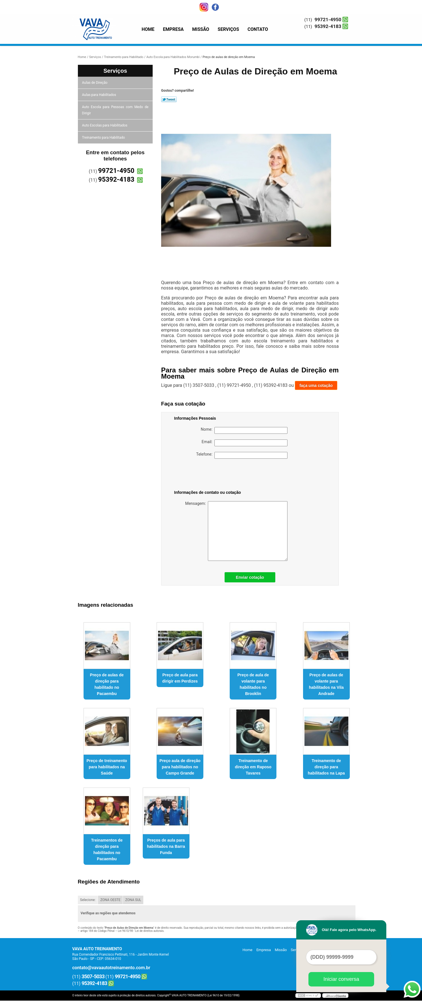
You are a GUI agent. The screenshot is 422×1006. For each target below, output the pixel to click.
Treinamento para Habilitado (104, 138)
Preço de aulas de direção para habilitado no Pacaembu (107, 684)
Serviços (228, 29)
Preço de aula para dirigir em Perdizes (180, 678)
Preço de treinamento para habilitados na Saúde (107, 766)
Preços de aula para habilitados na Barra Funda (166, 846)
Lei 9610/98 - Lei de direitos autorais (141, 930)
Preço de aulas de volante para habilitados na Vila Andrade (326, 684)
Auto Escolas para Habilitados (105, 125)
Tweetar (169, 99)
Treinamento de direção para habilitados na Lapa (326, 766)
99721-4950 (328, 19)
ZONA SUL (133, 900)
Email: (244, 442)
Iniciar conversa (341, 979)
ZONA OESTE (110, 900)
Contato (258, 29)
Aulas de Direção (95, 83)
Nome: (244, 430)
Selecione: (88, 900)
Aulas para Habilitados (99, 95)
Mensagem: (236, 531)
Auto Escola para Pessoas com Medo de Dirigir (115, 110)
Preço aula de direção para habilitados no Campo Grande (180, 766)
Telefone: (241, 455)
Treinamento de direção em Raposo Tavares (253, 766)
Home (148, 29)
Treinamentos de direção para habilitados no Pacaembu (106, 849)
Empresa (173, 29)
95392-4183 (328, 26)
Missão (200, 29)
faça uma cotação (316, 385)
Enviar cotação (250, 577)
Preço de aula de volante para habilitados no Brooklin (253, 684)
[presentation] (210, 475)
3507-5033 (93, 976)
